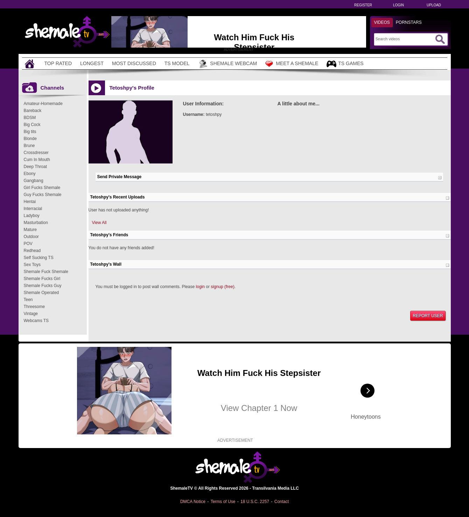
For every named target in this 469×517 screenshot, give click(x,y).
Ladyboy (32, 215)
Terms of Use (223, 501)
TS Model (177, 63)
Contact (281, 501)
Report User (428, 315)
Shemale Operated (41, 292)
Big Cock (32, 124)
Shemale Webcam (227, 64)
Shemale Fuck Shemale (46, 271)
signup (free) (222, 286)
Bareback (33, 110)
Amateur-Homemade (43, 103)
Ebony (30, 173)
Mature (30, 229)
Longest (92, 63)
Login (398, 5)
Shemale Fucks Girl (42, 278)
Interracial (33, 208)
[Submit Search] (440, 39)
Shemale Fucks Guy (43, 285)
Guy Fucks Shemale (43, 194)
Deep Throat (35, 166)
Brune (29, 145)
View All (99, 222)
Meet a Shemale (291, 64)
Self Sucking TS (39, 257)
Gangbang (33, 180)
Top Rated (58, 63)
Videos (382, 22)
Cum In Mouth (37, 159)
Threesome (34, 306)
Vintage (31, 313)
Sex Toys (32, 264)
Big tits (30, 131)
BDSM (30, 117)
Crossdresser (36, 152)
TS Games (345, 64)
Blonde (30, 138)
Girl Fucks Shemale (42, 187)
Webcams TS (36, 320)
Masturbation (36, 222)
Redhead (32, 250)
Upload (434, 5)
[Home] (30, 63)
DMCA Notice (192, 501)
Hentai (30, 201)
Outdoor (31, 236)
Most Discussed (134, 63)
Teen (28, 299)
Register (363, 5)
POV (28, 243)
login (200, 286)
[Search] (404, 39)
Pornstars (409, 22)
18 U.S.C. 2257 (254, 501)
